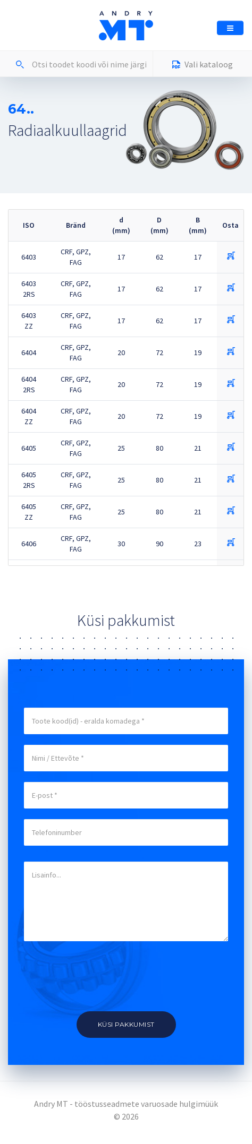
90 (159, 543)
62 (159, 257)
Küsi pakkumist (126, 1024)
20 (121, 352)
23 (197, 543)
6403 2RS (28, 289)
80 (159, 448)
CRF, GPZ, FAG (76, 257)
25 (121, 448)
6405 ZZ (28, 512)
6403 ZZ (28, 321)
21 (197, 448)
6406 (28, 543)
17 (121, 257)
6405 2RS (28, 480)
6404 (28, 352)
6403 (28, 257)
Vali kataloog (202, 65)
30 (121, 543)
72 (159, 352)
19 (197, 352)
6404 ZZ (28, 416)
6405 (28, 448)
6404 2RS (28, 384)
